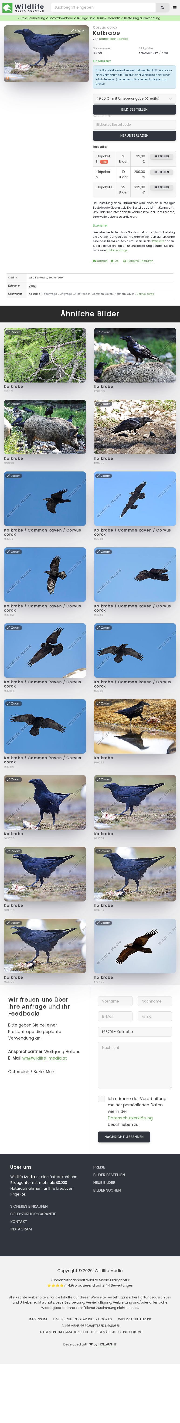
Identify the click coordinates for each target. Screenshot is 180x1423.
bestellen (161, 156)
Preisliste (158, 241)
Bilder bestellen (109, 1174)
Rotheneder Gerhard (113, 39)
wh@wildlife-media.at (44, 1058)
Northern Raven (125, 294)
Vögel (32, 286)
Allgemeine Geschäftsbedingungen (90, 1325)
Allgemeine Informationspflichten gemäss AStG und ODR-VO (91, 1332)
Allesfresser (82, 294)
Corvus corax (105, 27)
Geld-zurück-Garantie (33, 1214)
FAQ (115, 261)
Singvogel (65, 294)
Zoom (77, 30)
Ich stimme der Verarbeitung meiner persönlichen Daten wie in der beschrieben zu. (137, 1111)
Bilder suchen (107, 1190)
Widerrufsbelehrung (135, 1319)
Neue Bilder (104, 1182)
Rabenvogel (50, 294)
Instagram (21, 1229)
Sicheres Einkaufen (138, 261)
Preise (99, 1167)
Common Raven (102, 294)
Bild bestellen (134, 109)
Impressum (38, 1319)
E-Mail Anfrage (116, 250)
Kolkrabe (106, 33)
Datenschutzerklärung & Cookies (82, 1319)
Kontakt (100, 261)
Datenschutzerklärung (130, 1118)
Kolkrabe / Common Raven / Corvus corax (42, 532)
